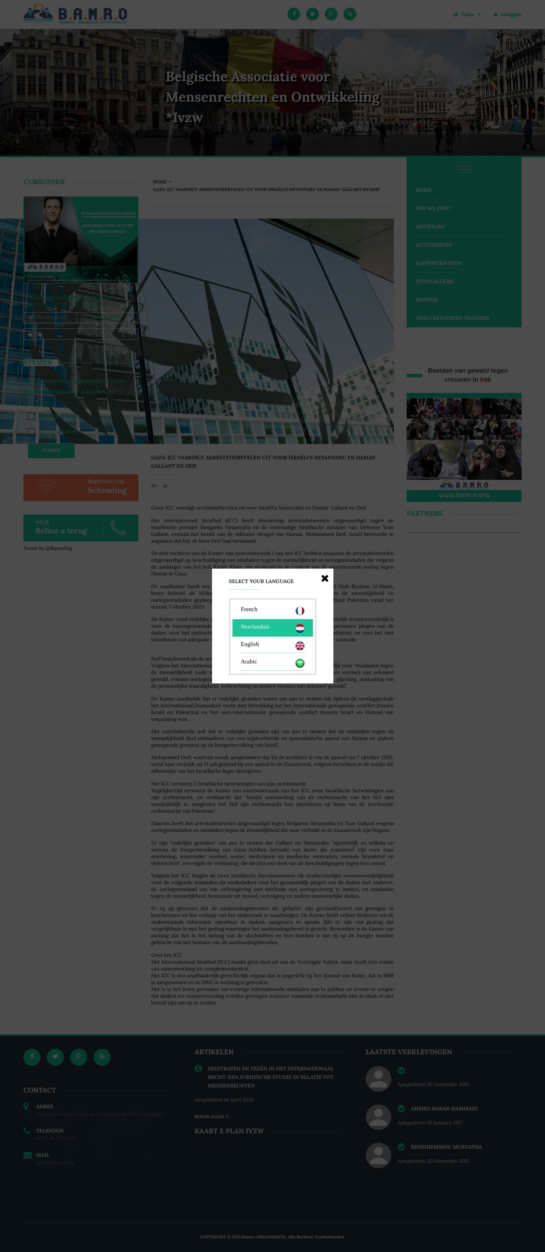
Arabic (272, 663)
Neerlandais (272, 628)
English (272, 645)
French (272, 610)
